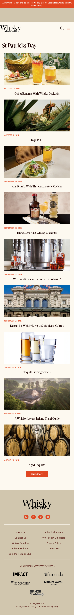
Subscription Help (54, 532)
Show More (37, 474)
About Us (20, 532)
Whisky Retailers (20, 543)
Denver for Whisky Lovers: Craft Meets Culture (37, 326)
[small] (26, 517)
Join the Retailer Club (20, 554)
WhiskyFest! (39, 2)
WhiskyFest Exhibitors (53, 537)
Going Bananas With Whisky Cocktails (37, 93)
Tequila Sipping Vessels (37, 372)
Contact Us (20, 537)
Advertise (54, 548)
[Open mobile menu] (68, 28)
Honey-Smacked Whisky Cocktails (37, 233)
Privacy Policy (54, 543)
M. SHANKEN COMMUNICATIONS (37, 565)
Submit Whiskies (20, 548)
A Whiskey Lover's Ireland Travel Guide (37, 418)
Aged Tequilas (37, 465)
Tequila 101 (37, 140)
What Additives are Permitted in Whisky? (37, 279)
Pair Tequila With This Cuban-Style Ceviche (37, 186)
